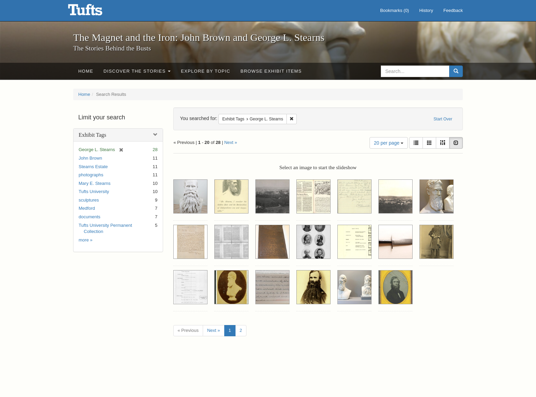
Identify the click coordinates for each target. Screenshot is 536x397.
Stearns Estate (93, 166)
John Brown (90, 158)
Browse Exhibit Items (271, 71)
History (426, 10)
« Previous (188, 330)
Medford (87, 208)
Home (85, 71)
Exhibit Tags (92, 135)
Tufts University (94, 191)
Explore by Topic (205, 71)
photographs (91, 174)
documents (89, 216)
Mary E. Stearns (94, 183)
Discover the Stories (137, 71)
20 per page (389, 143)
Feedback (453, 10)
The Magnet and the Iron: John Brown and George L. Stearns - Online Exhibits (93, 11)
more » (85, 239)
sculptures (89, 200)
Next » (230, 142)
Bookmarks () (394, 10)
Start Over (442, 119)
